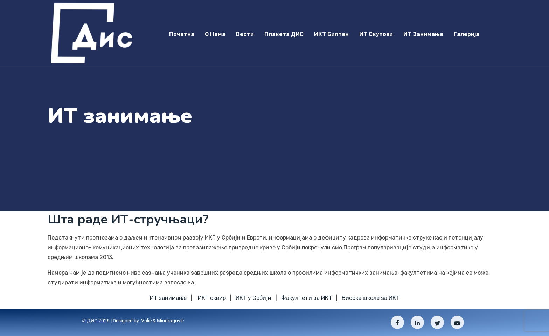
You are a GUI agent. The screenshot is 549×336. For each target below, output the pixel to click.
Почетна (181, 34)
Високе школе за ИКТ (370, 298)
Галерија (466, 34)
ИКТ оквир (212, 298)
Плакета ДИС (284, 34)
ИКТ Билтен (331, 34)
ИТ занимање (423, 34)
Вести (245, 34)
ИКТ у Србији (253, 298)
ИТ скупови (376, 34)
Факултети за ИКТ (306, 298)
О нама (215, 34)
